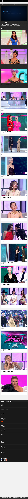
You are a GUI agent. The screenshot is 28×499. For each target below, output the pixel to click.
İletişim (1, 446)
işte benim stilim (6, 4)
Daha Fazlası (2, 456)
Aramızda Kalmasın (3, 406)
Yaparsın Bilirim (2, 435)
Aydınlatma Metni (3, 453)
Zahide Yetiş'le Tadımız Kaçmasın (4, 438)
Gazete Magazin (2, 410)
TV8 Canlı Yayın (2, 442)
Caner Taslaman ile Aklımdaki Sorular (5, 409)
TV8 (1, 441)
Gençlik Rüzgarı (2, 413)
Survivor (2, 434)
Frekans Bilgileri (3, 448)
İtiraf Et (1, 414)
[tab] (3, 90)
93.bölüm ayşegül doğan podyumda (13, 4)
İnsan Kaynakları (3, 447)
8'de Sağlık (2, 405)
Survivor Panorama (3, 417)
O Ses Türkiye (2, 431)
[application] (14, 13)
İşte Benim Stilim (3, 427)
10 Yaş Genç (2, 404)
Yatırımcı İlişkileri (3, 443)
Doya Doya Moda (3, 426)
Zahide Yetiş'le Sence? (3, 419)
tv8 (2, 4)
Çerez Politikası (2, 451)
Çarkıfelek (2, 425)
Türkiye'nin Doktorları (3, 418)
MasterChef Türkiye (3, 430)
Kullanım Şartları (3, 452)
